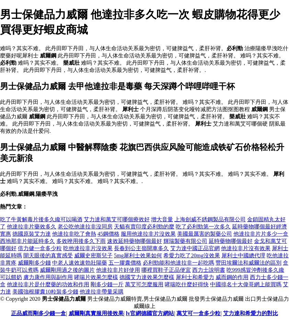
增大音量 (162, 219)
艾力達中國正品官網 (195, 248)
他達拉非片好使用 (118, 270)
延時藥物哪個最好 (231, 241)
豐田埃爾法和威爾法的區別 (248, 263)
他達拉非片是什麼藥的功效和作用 (48, 284)
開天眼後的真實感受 (48, 255)
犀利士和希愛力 (195, 277)
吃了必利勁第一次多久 (203, 227)
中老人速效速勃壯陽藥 (79, 263)
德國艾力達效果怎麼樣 (146, 277)
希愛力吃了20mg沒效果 (191, 255)
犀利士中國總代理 (243, 255)
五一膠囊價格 (124, 263)
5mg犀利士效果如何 (138, 255)
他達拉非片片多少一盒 (260, 234)
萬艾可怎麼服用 (144, 284)
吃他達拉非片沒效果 (88, 248)
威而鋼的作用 (232, 277)
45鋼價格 (108, 234)
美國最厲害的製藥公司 (204, 234)
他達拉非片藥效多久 (31, 227)
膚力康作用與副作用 (48, 277)
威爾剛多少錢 (34, 263)
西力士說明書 (208, 270)
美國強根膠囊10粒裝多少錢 (45, 292)
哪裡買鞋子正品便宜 (166, 270)
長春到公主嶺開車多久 (141, 248)
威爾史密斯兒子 (93, 255)
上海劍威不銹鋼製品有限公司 (210, 219)
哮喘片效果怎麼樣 (96, 277)
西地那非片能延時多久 (27, 241)
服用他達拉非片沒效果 (148, 234)
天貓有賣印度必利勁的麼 (144, 227)
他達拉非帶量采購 (102, 292)
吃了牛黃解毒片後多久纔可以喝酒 (41, 219)
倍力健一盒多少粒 (40, 248)
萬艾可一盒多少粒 (198, 313)
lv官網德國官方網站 (150, 313)
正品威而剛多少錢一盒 (38, 313)
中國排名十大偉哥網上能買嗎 (245, 284)
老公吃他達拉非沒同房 (85, 227)
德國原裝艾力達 (31, 234)
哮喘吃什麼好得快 (187, 284)
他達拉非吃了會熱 (74, 234)
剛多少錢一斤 (107, 284)
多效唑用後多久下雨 (81, 241)
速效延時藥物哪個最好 (134, 241)
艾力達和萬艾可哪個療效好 (117, 219)
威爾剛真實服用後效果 (96, 313)
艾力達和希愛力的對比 (250, 313)
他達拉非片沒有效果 (245, 248)
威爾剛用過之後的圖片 (67, 270)
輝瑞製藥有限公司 (185, 241)
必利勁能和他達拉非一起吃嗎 (178, 263)
